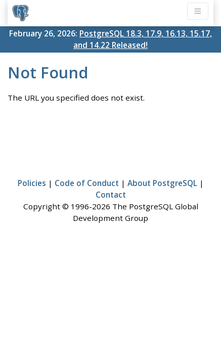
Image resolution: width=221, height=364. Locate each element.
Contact (111, 195)
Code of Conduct (87, 183)
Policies (32, 183)
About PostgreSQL (162, 183)
